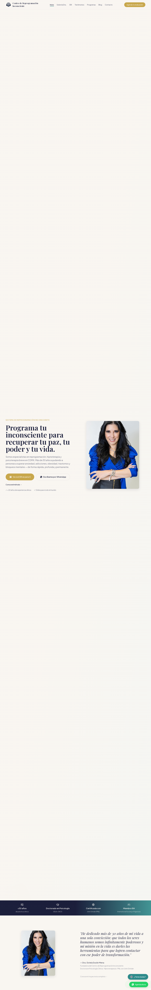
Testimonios (79, 5)
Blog (100, 5)
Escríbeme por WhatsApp (53, 477)
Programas (91, 5)
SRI (70, 5)
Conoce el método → (14, 485)
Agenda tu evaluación (135, 5)
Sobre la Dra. (62, 5)
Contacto (109, 5)
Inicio (52, 5)
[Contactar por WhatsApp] (138, 984)
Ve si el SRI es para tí (19, 477)
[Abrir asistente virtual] (138, 977)
